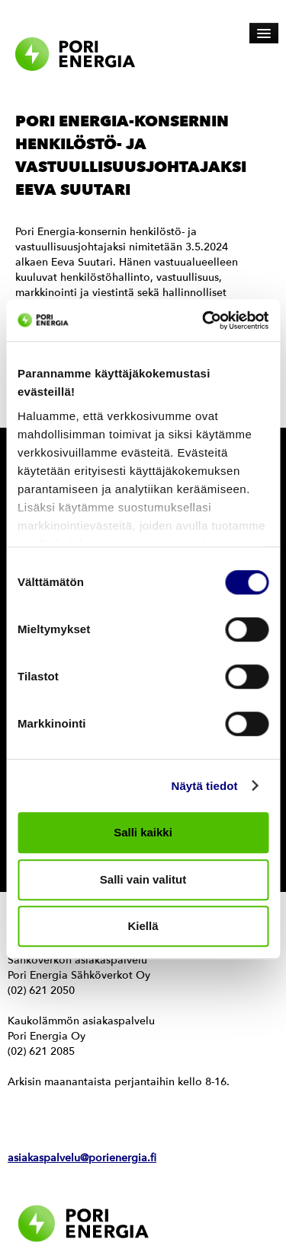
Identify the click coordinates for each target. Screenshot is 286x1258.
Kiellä (142, 925)
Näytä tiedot (205, 785)
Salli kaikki (143, 832)
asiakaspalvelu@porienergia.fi (82, 1158)
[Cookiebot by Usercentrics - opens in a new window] (203, 320)
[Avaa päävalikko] (263, 33)
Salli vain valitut (143, 879)
